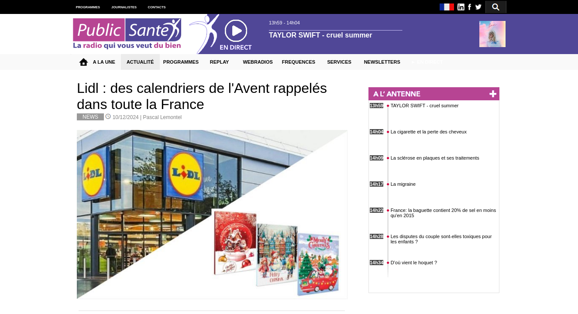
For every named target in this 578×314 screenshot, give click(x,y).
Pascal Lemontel (162, 117)
